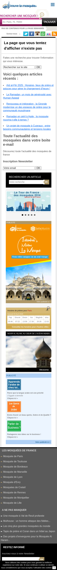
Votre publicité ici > (42, 442)
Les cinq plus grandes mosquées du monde (26, 526)
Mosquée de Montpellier (16, 497)
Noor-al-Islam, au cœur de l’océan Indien (28, 334)
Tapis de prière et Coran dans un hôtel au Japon (29, 531)
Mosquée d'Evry (12, 482)
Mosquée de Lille (12, 503)
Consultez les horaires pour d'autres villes (30, 327)
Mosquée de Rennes (14, 492)
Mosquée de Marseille (15, 472)
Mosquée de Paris (13, 456)
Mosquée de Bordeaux (15, 466)
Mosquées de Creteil (14, 487)
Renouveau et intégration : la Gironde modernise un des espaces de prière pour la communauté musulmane (26, 107)
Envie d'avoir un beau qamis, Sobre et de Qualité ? (29, 415)
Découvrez (44, 370)
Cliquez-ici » (12, 398)
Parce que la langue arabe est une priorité (25, 393)
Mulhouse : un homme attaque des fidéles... (26, 521)
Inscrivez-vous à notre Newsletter (18, 553)
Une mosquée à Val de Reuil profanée (23, 515)
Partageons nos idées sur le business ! (24, 434)
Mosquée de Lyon (12, 477)
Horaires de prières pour (19, 311)
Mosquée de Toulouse (15, 461)
